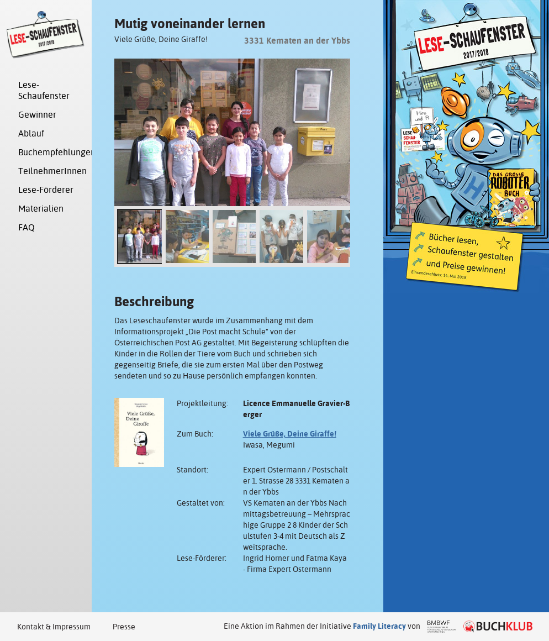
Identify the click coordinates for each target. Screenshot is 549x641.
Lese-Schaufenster (44, 90)
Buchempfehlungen (51, 152)
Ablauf (31, 133)
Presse (124, 626)
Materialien (41, 208)
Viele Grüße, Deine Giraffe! (289, 433)
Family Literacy (379, 626)
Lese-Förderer (45, 190)
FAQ (26, 227)
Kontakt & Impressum (54, 626)
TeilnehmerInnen (51, 171)
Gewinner (37, 114)
